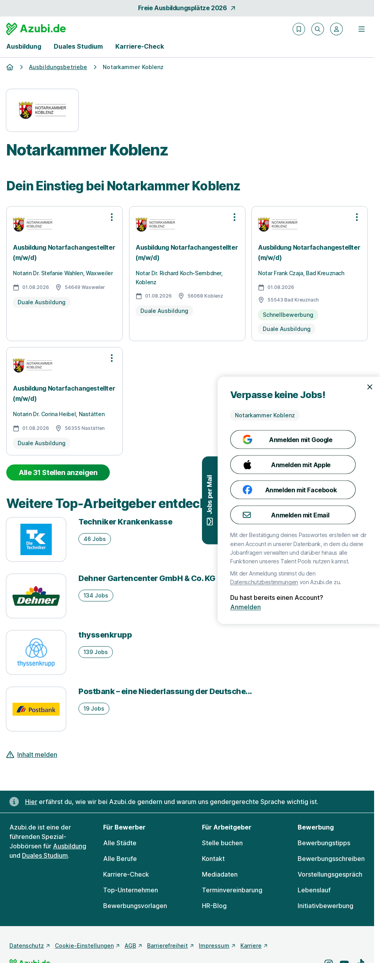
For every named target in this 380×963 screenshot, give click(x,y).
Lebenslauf (314, 890)
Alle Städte (119, 843)
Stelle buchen (222, 843)
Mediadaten (220, 874)
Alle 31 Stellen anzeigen (58, 472)
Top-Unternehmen (130, 890)
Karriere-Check (139, 46)
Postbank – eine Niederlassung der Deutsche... (165, 691)
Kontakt (213, 858)
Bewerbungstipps (324, 843)
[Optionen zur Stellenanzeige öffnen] (112, 217)
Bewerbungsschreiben (331, 858)
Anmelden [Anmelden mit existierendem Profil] (362, 607)
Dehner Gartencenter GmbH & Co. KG (146, 578)
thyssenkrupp (105, 635)
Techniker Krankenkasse (125, 521)
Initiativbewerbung (325, 906)
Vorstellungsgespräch (330, 874)
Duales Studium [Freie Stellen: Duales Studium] (45, 855)
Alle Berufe (120, 858)
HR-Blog (214, 906)
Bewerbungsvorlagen (135, 906)
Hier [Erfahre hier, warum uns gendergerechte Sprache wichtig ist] (31, 802)
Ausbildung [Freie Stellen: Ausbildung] (69, 846)
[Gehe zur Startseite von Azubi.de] (36, 29)
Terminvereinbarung (232, 890)
